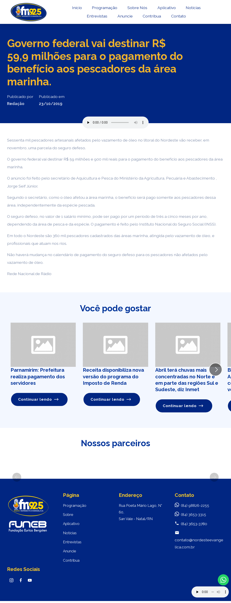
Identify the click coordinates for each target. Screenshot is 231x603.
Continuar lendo (38, 399)
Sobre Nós (137, 8)
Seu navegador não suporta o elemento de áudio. (115, 122)
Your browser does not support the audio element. (210, 591)
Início (76, 8)
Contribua (151, 16)
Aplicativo (166, 8)
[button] (16, 477)
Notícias (192, 8)
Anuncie (124, 16)
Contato (177, 16)
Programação (104, 8)
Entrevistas (96, 16)
